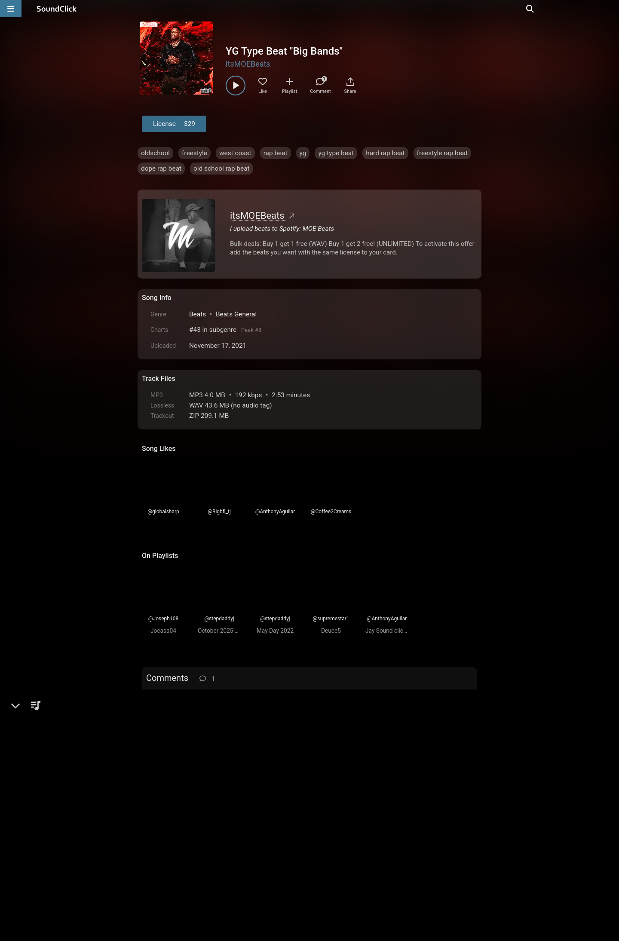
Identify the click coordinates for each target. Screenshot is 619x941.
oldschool (155, 153)
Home (155, 843)
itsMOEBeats (248, 63)
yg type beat (336, 153)
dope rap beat (161, 168)
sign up (176, 700)
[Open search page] (610, 8)
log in (207, 700)
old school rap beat (221, 168)
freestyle (194, 153)
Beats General (236, 314)
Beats (197, 314)
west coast (235, 153)
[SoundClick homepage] (57, 9)
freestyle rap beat (442, 153)
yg (303, 153)
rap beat (276, 153)
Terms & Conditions (221, 843)
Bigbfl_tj (182, 728)
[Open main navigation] (10, 8)
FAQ (178, 843)
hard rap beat (385, 153)
